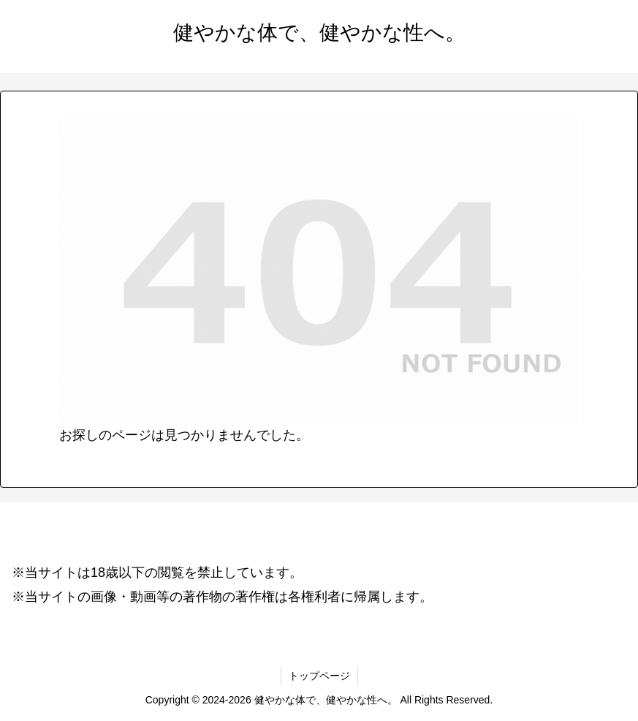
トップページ (319, 676)
